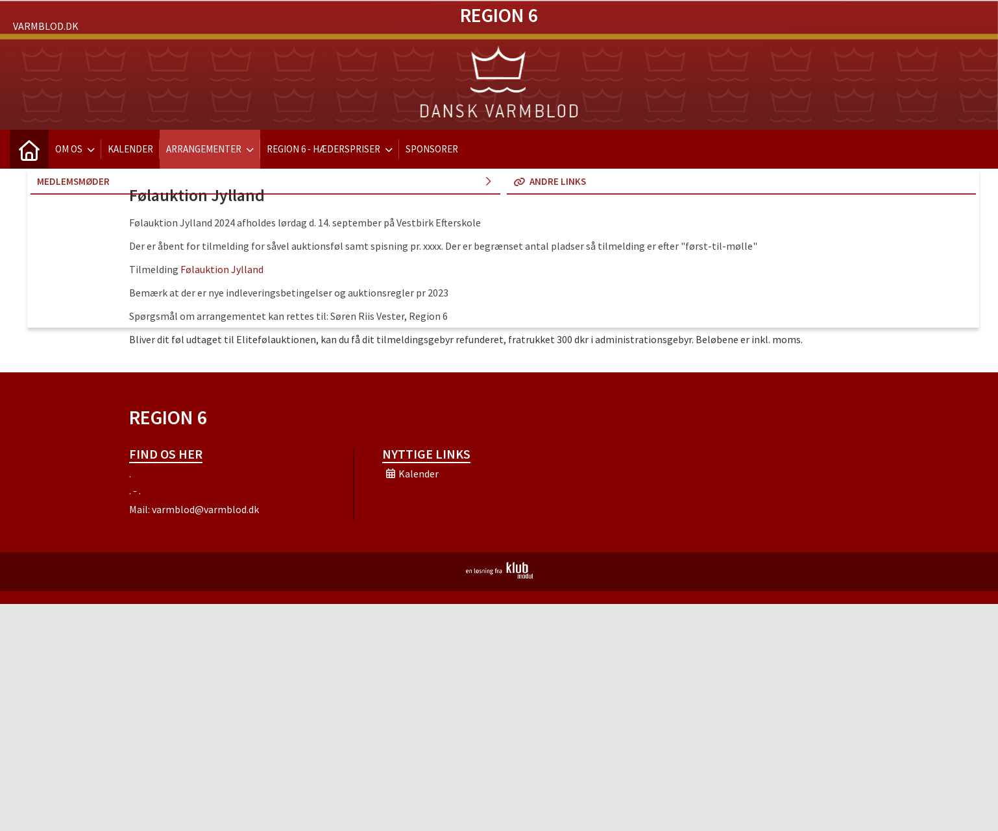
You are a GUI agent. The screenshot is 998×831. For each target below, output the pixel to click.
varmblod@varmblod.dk (205, 509)
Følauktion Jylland (221, 269)
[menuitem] (29, 149)
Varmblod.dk (46, 25)
